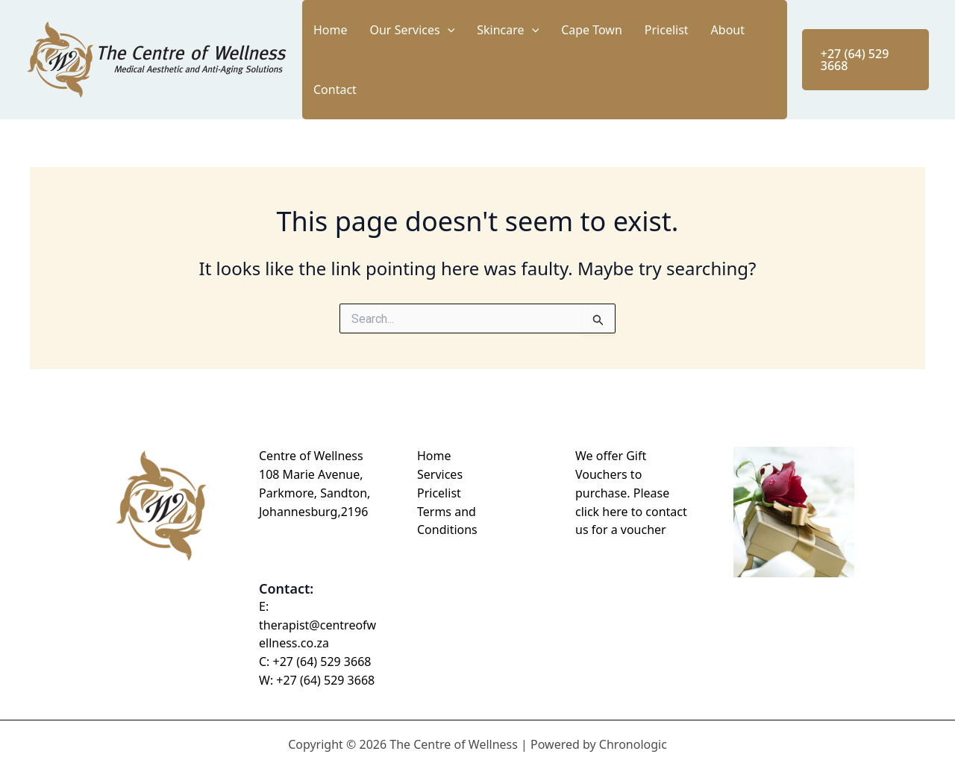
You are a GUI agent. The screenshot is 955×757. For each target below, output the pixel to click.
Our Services (450, 54)
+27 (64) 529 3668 (322, 650)
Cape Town (600, 53)
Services (440, 462)
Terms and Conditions (447, 509)
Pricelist (661, 53)
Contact (752, 53)
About (706, 53)
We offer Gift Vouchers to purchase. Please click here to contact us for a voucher (631, 481)
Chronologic (633, 732)
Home (384, 53)
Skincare (532, 54)
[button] (485, 54)
